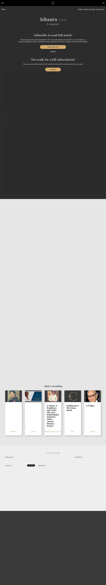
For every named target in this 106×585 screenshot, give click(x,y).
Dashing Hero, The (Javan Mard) (72, 408)
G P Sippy (90, 406)
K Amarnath (51, 24)
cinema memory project (53, 431)
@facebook (42, 466)
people (92, 431)
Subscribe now (53, 47)
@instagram (9, 457)
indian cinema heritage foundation (91, 9)
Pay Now (53, 69)
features (13, 431)
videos (33, 431)
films (3, 9)
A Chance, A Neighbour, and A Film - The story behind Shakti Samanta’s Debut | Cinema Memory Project (53, 416)
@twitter (8, 466)
